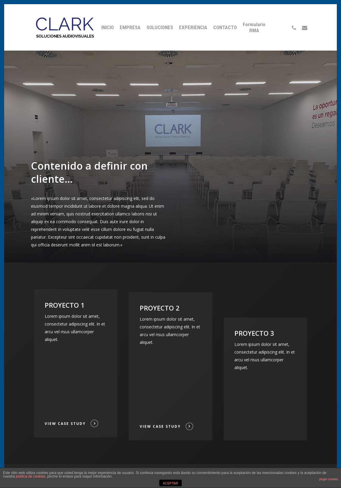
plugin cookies (328, 479)
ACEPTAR (170, 483)
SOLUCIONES (160, 27)
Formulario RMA (254, 27)
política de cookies (30, 476)
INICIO (107, 27)
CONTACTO (225, 27)
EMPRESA (130, 27)
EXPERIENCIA (193, 27)
